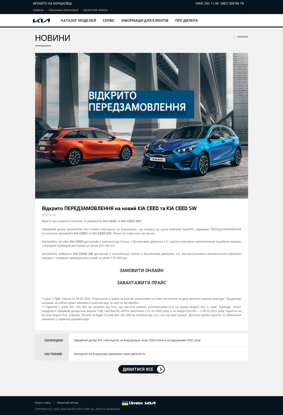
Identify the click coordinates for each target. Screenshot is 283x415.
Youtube (105, 403)
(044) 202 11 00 (207, 3)
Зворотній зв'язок (95, 10)
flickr (118, 403)
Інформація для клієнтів (144, 20)
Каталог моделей (78, 20)
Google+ (99, 403)
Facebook (86, 403)
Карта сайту (43, 402)
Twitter (93, 403)
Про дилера (186, 20)
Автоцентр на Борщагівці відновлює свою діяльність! (110, 354)
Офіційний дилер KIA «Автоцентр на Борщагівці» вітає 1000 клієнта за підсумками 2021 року (137, 340)
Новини (38, 10)
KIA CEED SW (130, 221)
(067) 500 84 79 (232, 3)
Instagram (112, 403)
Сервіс (109, 20)
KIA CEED (109, 221)
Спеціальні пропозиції (63, 10)
